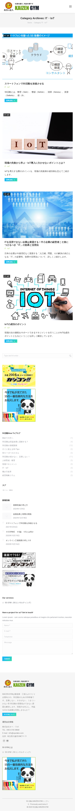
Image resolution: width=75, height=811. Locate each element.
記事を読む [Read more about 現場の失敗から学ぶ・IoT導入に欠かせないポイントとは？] (10, 180)
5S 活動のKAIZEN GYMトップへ (37, 801)
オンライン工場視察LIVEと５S (18, 540)
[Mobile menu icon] (70, 6)
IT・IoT (6, 35)
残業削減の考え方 (20, 505)
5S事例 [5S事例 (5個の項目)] (11, 490)
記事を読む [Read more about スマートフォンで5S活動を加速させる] (10, 100)
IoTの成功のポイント (15, 324)
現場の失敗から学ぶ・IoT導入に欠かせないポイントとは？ (35, 162)
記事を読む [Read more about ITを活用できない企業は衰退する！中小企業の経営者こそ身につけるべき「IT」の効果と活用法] (10, 262)
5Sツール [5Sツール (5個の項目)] (5, 490)
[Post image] (6, 507)
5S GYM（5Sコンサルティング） (18, 603)
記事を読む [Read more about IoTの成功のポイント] (10, 341)
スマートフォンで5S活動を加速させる (24, 83)
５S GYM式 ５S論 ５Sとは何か (20, 532)
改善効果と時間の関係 (22, 514)
